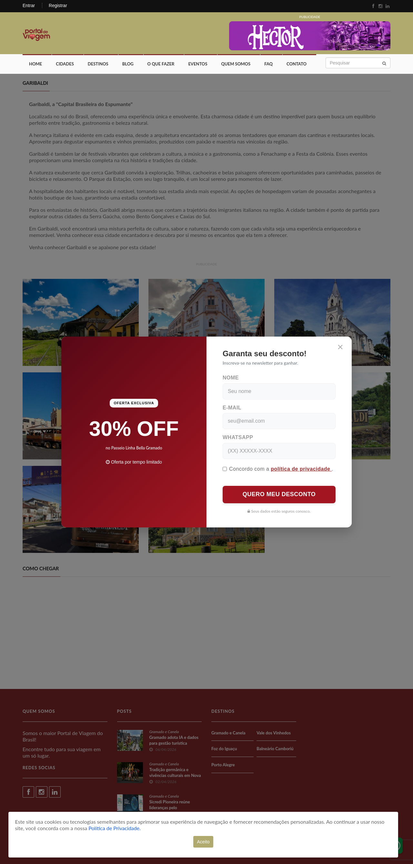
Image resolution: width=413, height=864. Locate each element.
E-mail (232, 407)
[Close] (340, 346)
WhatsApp (238, 437)
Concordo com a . (278, 469)
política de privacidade (301, 469)
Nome (231, 377)
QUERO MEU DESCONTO (279, 494)
